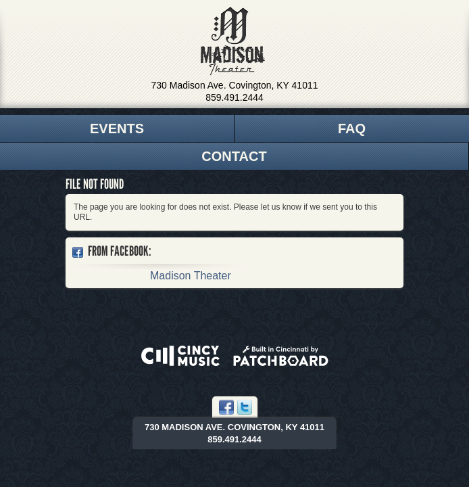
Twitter (244, 407)
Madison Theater (233, 41)
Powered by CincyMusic (180, 356)
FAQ (352, 128)
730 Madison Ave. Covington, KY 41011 (234, 85)
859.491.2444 (234, 97)
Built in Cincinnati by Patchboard (280, 356)
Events (117, 128)
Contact (233, 156)
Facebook (226, 407)
